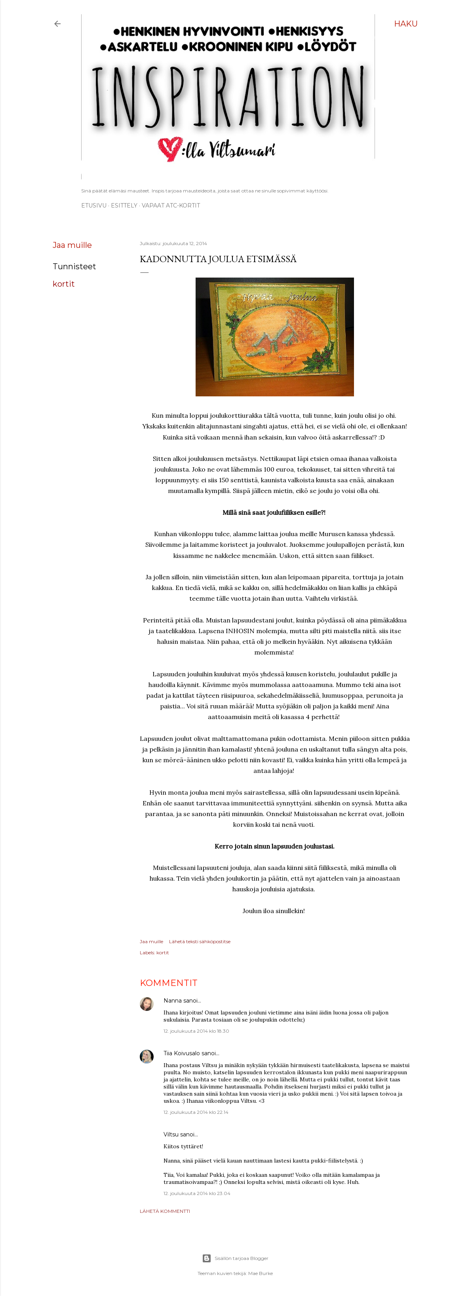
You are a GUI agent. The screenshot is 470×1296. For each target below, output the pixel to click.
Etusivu (94, 205)
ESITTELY (124, 205)
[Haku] (406, 23)
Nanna (173, 1000)
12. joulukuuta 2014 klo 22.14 (196, 1112)
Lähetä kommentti (165, 1211)
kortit (64, 284)
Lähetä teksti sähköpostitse (199, 941)
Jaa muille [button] (72, 245)
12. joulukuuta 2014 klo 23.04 (197, 1193)
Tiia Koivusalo (182, 1053)
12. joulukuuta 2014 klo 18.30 (196, 1031)
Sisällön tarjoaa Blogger (235, 1258)
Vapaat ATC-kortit (171, 205)
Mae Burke (260, 1273)
